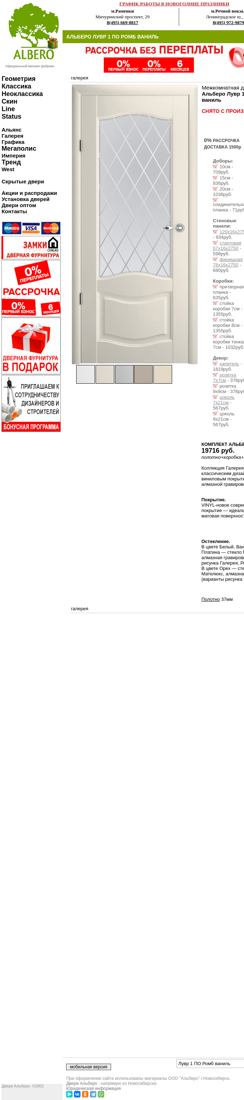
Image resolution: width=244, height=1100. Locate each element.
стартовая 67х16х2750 (227, 245)
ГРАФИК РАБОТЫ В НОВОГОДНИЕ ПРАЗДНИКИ (174, 3)
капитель (229, 363)
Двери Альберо (81, 1083)
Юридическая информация (93, 1088)
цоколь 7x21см (223, 399)
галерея (79, 78)
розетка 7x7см (224, 377)
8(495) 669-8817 (122, 22)
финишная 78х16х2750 (228, 262)
